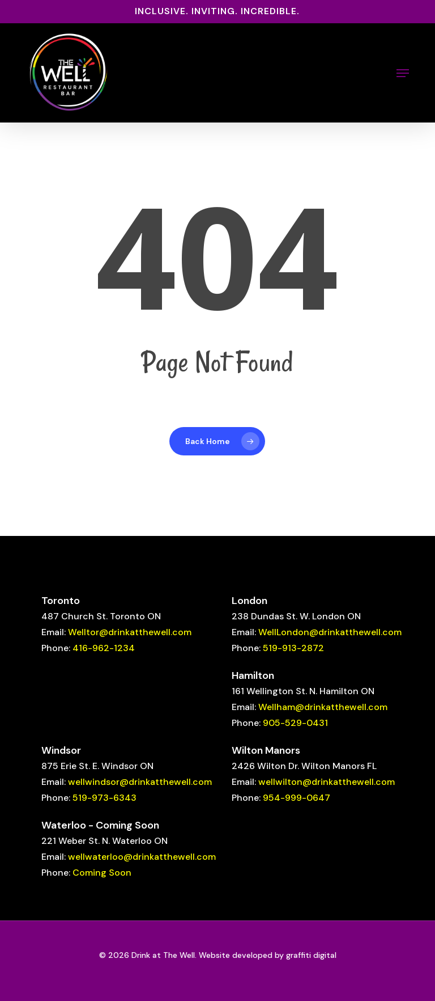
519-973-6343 (104, 798)
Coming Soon (101, 872)
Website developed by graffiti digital (267, 955)
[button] (402, 73)
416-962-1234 (103, 648)
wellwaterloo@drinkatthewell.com (142, 857)
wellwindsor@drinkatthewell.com (140, 782)
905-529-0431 (295, 723)
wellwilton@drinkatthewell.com (326, 782)
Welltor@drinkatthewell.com (129, 632)
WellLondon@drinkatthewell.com (330, 632)
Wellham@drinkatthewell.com (322, 707)
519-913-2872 (293, 648)
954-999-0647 (296, 798)
